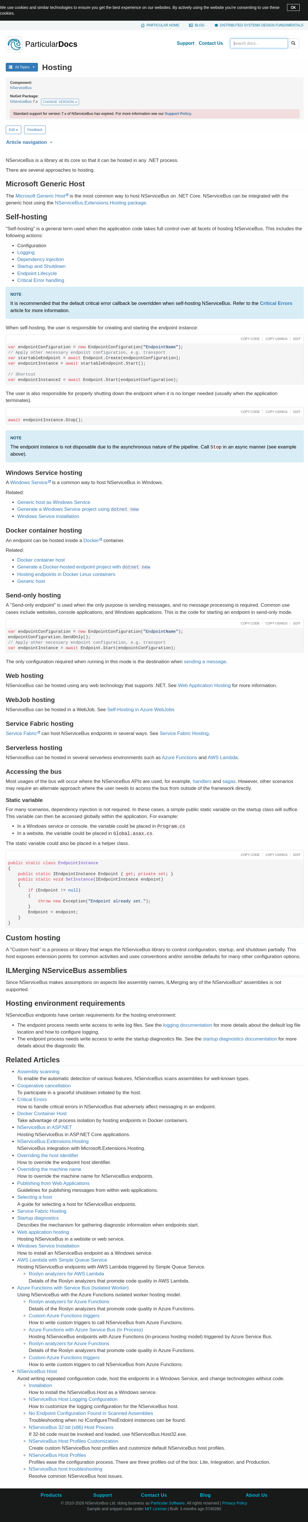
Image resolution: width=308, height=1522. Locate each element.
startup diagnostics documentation (240, 1039)
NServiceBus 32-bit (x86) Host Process (71, 1427)
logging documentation (187, 1025)
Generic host (31, 581)
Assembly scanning (38, 1071)
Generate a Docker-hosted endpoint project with (83, 567)
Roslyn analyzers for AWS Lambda (66, 1274)
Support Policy (178, 113)
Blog (199, 25)
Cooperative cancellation (44, 1085)
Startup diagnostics (38, 1218)
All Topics (22, 67)
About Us (256, 1495)
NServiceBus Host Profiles (57, 1455)
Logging (26, 252)
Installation (40, 1385)
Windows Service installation (48, 516)
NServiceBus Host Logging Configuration (73, 1399)
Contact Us (211, 43)
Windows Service (28, 482)
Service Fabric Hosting (184, 733)
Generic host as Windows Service (53, 502)
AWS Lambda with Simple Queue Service (62, 1260)
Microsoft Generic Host (40, 196)
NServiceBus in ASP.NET (44, 1127)
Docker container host (41, 560)
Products (51, 1495)
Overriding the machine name (49, 1169)
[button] (154, 141)
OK (293, 7)
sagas (228, 781)
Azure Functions (179, 757)
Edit (13, 130)
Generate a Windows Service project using (78, 509)
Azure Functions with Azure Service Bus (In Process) (86, 1330)
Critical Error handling (40, 280)
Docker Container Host (42, 1113)
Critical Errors (276, 303)
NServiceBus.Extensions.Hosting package (100, 203)
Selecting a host (34, 1197)
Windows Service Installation (48, 1246)
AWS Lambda (223, 757)
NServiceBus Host (37, 1371)
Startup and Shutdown (41, 266)
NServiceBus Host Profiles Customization (73, 1441)
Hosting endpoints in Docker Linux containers (66, 574)
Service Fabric (21, 733)
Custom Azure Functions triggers (64, 1315)
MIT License (156, 1508)
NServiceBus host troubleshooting (65, 1469)
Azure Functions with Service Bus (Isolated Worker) (73, 1288)
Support (185, 43)
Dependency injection (40, 259)
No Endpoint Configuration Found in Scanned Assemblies (91, 1413)
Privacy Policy (234, 1503)
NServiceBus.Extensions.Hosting (53, 1141)
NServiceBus (21, 88)
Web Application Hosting (204, 685)
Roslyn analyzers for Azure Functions (69, 1301)
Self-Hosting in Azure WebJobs (140, 709)
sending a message (205, 661)
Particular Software (168, 1503)
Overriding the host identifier (47, 1155)
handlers (202, 781)
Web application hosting (43, 1232)
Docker (91, 540)
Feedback (35, 130)
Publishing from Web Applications (53, 1183)
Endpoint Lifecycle (37, 273)
